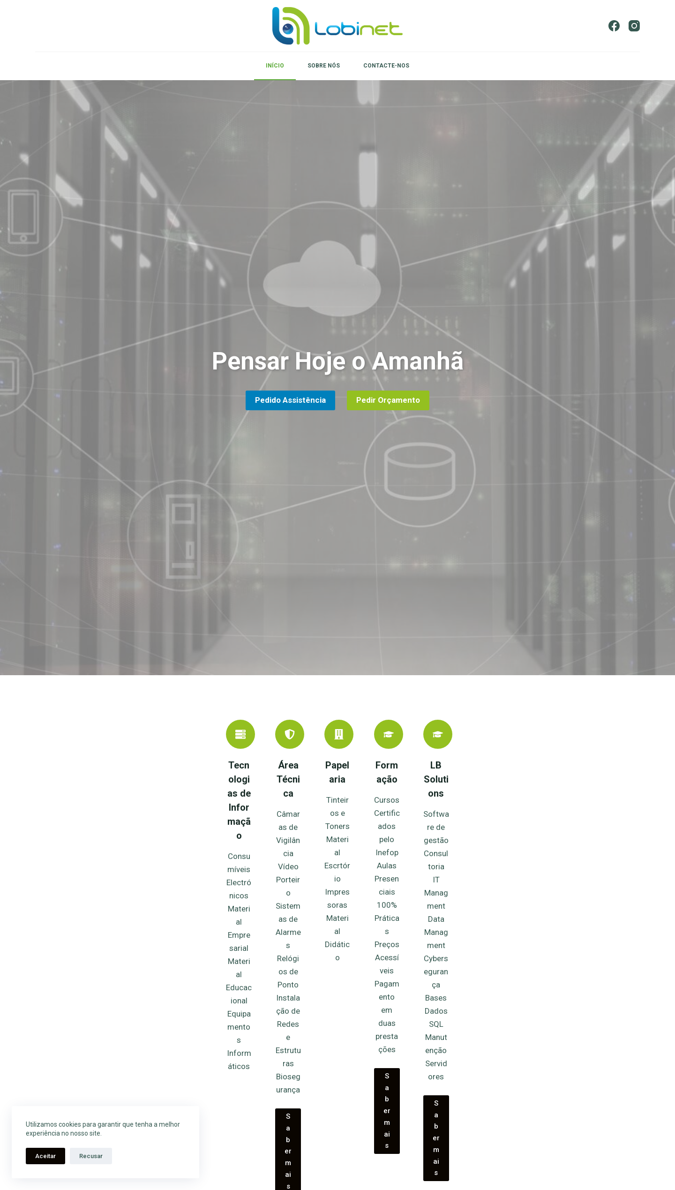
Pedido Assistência (290, 402)
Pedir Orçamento (388, 402)
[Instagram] (634, 25)
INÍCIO (275, 65)
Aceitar (45, 1156)
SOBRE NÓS (324, 65)
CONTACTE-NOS (386, 65)
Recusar (91, 1156)
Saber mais (216, 1073)
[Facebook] (614, 25)
